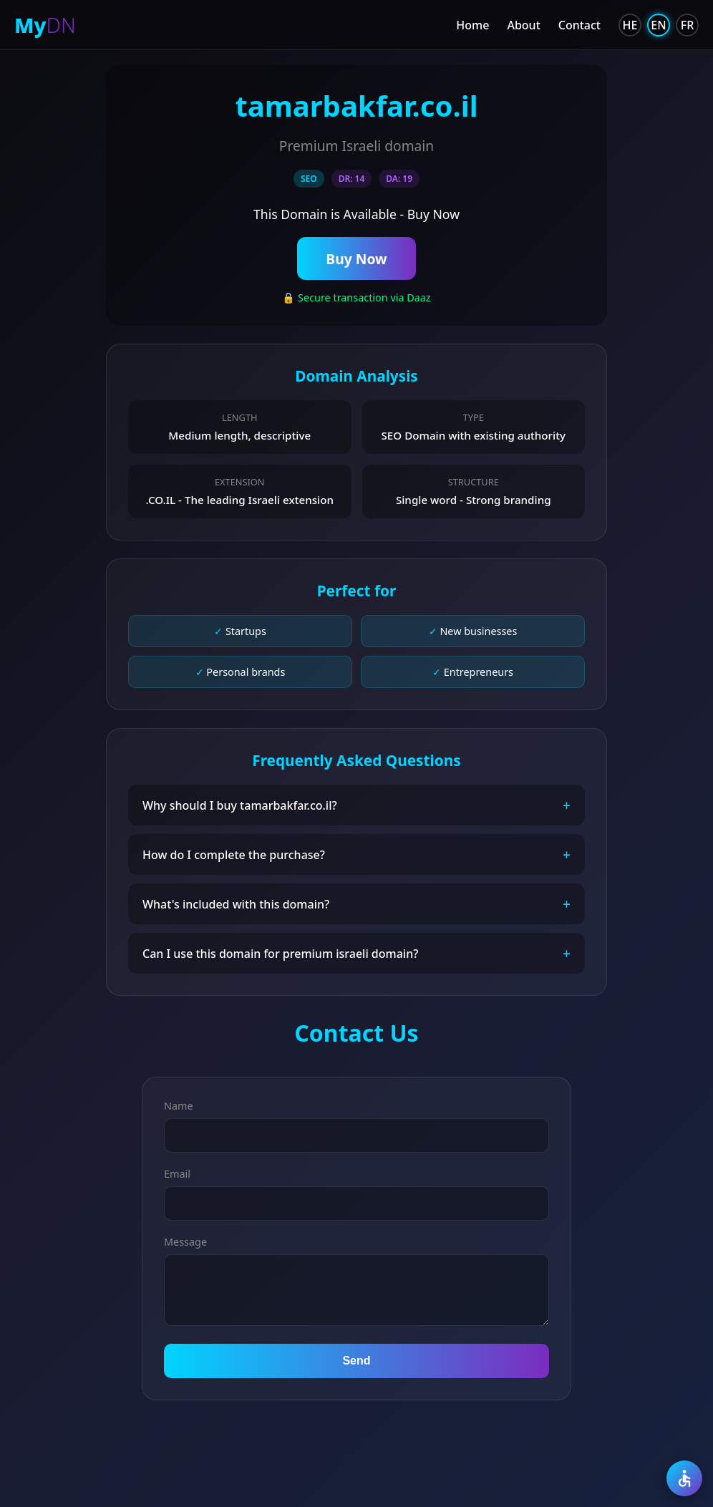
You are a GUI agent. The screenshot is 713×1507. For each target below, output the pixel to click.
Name (178, 1108)
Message (185, 1244)
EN (658, 25)
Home (472, 25)
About (523, 25)
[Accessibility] (684, 1478)
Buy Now (356, 260)
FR (687, 25)
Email (177, 1176)
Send (356, 1363)
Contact (579, 25)
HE (630, 25)
